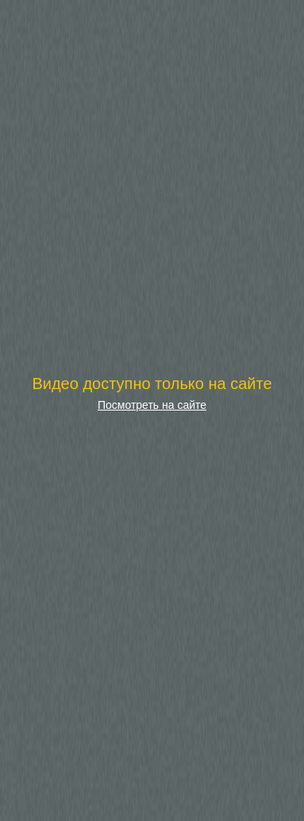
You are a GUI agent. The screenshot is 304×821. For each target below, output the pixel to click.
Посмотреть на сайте (152, 405)
